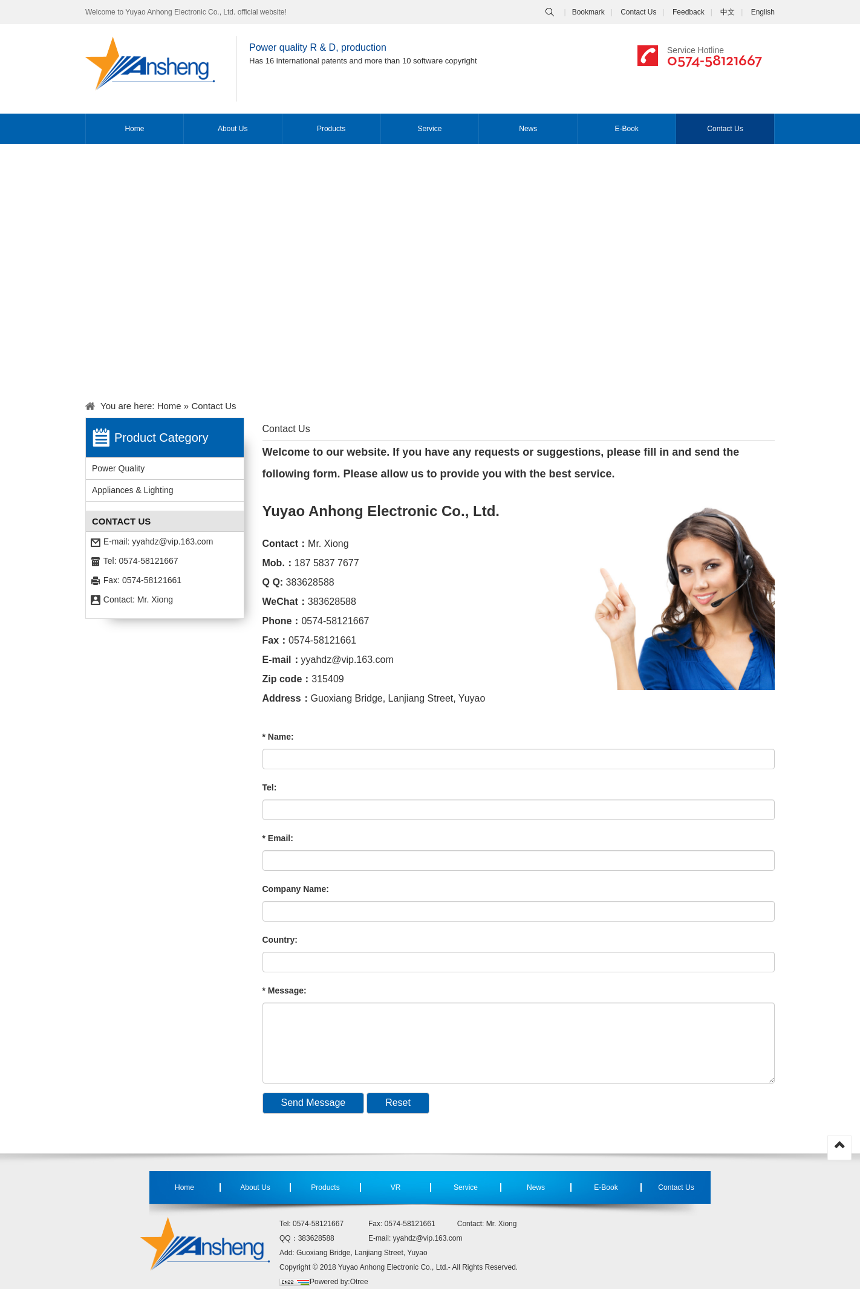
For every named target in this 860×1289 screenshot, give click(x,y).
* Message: (284, 990)
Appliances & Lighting (133, 490)
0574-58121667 (715, 59)
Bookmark (588, 12)
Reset (398, 1102)
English (763, 12)
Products (331, 128)
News (528, 128)
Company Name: (295, 889)
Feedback (689, 12)
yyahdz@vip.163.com (172, 541)
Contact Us (638, 12)
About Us (232, 128)
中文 (727, 12)
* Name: (278, 736)
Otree (359, 1282)
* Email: (277, 838)
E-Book (626, 128)
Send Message (313, 1102)
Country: (280, 940)
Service (429, 128)
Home (134, 128)
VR (396, 1187)
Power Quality (118, 468)
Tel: (269, 787)
